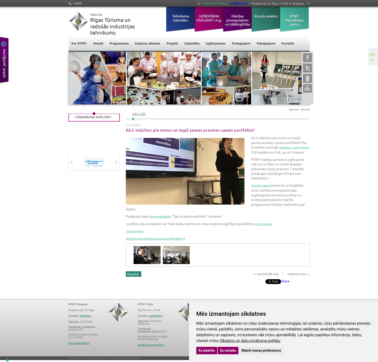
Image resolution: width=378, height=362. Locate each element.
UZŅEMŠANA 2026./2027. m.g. (209, 18)
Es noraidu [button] (228, 350)
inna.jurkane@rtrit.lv (79, 343)
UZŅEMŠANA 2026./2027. (93, 117)
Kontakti (288, 43)
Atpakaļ (133, 274)
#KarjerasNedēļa (160, 216)
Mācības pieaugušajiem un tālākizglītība (237, 20)
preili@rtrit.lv (155, 316)
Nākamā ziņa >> (298, 274)
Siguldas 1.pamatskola (294, 147)
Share (285, 281)
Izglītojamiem (216, 43)
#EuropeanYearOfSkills (163, 238)
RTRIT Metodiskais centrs (294, 20)
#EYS (181, 238)
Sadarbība (192, 43)
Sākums (293, 109)
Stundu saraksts (266, 16)
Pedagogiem (241, 43)
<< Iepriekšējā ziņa (266, 274)
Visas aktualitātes (94, 135)
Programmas (119, 43)
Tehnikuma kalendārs (180, 18)
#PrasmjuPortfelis (137, 238)
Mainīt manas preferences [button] (261, 350)
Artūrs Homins (263, 224)
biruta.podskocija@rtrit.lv (151, 345)
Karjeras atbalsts (147, 43)
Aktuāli (98, 43)
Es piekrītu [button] (207, 350)
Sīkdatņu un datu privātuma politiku (250, 340)
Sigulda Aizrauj (260, 185)
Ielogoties (298, 3)
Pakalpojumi (266, 43)
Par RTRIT (79, 43)
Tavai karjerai (134, 231)
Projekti (172, 43)
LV (308, 3)
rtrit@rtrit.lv (238, 3)
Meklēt (75, 3)
